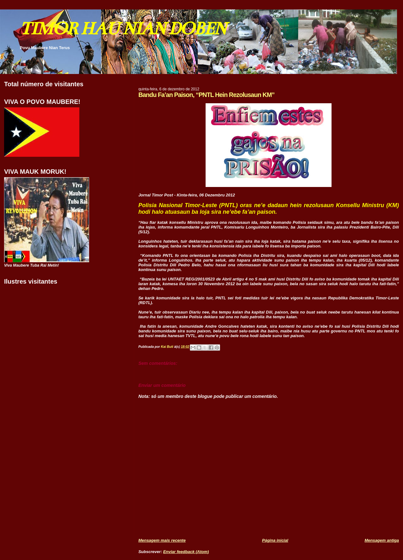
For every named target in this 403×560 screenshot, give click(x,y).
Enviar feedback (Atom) (186, 551)
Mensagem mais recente (161, 540)
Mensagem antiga (382, 540)
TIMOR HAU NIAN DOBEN (123, 28)
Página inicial (275, 540)
